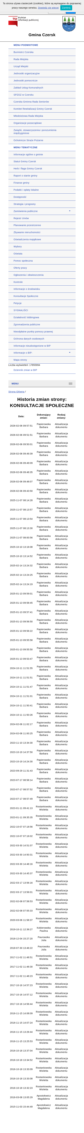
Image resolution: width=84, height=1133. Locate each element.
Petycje (18, 303)
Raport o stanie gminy (25, 175)
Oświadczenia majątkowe (27, 239)
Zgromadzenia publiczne (27, 324)
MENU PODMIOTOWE (26, 45)
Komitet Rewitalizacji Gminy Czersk (33, 109)
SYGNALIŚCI (21, 310)
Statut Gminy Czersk (25, 161)
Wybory (18, 246)
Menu (15, 383)
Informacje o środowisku (27, 289)
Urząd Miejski (21, 66)
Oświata (18, 253)
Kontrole (18, 282)
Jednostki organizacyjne (27, 73)
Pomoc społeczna (23, 260)
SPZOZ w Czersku (24, 94)
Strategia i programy (25, 204)
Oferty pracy (20, 268)
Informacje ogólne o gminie (28, 154)
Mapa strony (20, 360)
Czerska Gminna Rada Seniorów (31, 101)
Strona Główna (16, 391)
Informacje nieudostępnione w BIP (32, 346)
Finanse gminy (22, 182)
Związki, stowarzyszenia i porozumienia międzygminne (35, 131)
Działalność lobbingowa (26, 317)
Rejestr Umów (21, 218)
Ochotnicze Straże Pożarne (28, 140)
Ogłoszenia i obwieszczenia (29, 275)
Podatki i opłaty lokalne (26, 190)
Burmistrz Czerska (24, 52)
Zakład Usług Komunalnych (28, 87)
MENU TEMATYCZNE (25, 147)
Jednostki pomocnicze (26, 80)
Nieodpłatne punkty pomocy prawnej (33, 331)
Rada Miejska (21, 59)
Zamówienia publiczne (26, 211)
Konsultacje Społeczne (26, 296)
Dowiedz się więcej (48, 7)
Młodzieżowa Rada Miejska (28, 116)
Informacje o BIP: (23, 352)
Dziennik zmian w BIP (25, 370)
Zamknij (66, 7)
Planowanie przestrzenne (27, 225)
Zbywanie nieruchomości (27, 232)
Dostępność (20, 197)
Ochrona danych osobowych (29, 338)
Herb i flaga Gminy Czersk (28, 168)
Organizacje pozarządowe (28, 123)
